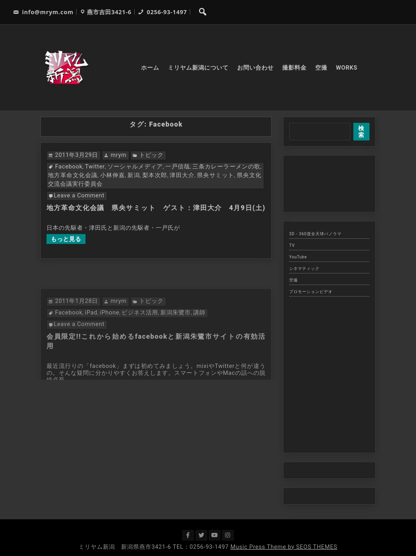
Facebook (69, 166)
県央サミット (215, 175)
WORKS (346, 67)
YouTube (298, 257)
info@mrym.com (43, 12)
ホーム (150, 67)
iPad (91, 339)
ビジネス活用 (140, 339)
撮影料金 (294, 67)
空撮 (321, 67)
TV (292, 245)
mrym (119, 154)
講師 (199, 339)
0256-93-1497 (162, 12)
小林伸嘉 (112, 175)
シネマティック (304, 268)
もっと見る (66, 239)
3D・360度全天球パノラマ (315, 233)
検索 (361, 131)
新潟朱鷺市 (175, 339)
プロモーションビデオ (311, 291)
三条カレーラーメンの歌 (226, 166)
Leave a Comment (79, 195)
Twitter (95, 166)
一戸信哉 (177, 166)
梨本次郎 (154, 175)
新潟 (133, 175)
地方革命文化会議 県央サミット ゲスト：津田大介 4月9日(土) (156, 208)
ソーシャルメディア (135, 166)
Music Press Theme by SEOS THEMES (284, 546)
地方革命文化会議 (73, 175)
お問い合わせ (255, 67)
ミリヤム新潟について (198, 67)
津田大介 (182, 175)
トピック (151, 154)
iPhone (109, 339)
